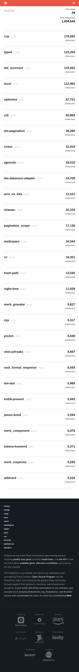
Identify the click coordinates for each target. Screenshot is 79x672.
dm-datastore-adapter (23, 178)
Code (6, 514)
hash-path (15, 273)
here (68, 595)
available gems (27, 563)
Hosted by (59, 614)
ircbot (11, 146)
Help (6, 533)
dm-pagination (18, 131)
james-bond (16, 415)
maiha (9, 10)
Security (8, 548)
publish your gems (22, 559)
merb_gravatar (18, 304)
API (5, 537)
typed (11, 52)
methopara (15, 241)
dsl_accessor (17, 68)
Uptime (7, 510)
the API (62, 559)
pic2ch (12, 336)
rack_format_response (24, 367)
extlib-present (17, 399)
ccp (10, 36)
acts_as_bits (16, 194)
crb (10, 115)
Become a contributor (47, 563)
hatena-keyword (19, 446)
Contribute (9, 525)
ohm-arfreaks (17, 351)
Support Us (9, 544)
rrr (9, 257)
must (11, 83)
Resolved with (21, 632)
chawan (13, 209)
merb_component (20, 430)
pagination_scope (20, 225)
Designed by (40, 614)
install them (47, 559)
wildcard (13, 478)
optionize (14, 99)
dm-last (13, 383)
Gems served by (58, 632)
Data (6, 518)
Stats (6, 521)
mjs (10, 320)
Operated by (22, 615)
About (6, 529)
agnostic (14, 162)
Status (7, 506)
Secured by (49, 650)
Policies (7, 540)
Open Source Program (43, 577)
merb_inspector (19, 462)
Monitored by (40, 632)
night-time (15, 288)
